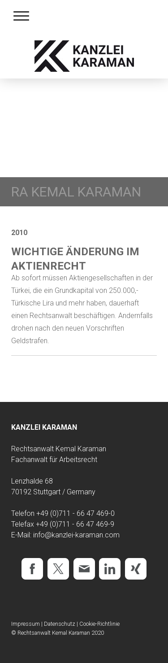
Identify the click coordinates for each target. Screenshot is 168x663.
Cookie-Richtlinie (99, 623)
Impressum (25, 623)
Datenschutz (59, 623)
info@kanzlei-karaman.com (76, 535)
